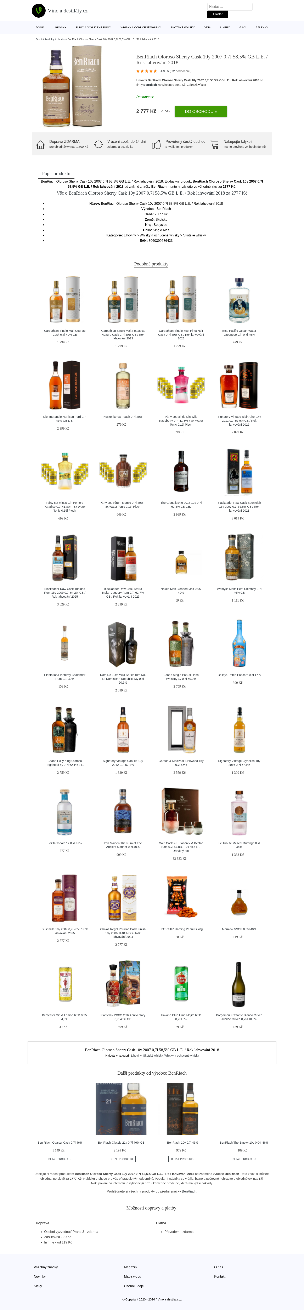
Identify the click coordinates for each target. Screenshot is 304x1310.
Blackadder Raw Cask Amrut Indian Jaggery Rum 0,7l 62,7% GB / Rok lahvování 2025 (123, 592)
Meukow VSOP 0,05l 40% (239, 929)
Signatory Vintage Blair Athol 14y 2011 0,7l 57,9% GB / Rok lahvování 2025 (239, 420)
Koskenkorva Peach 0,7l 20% (122, 416)
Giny (243, 27)
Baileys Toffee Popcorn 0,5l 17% (239, 675)
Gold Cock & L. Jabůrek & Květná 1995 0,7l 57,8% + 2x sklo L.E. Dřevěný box (181, 846)
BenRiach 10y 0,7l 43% (182, 1142)
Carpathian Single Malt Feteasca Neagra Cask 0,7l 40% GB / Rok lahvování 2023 (123, 334)
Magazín (130, 1267)
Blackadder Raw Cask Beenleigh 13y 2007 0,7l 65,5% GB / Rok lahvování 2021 (239, 506)
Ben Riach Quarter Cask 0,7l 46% (60, 1142)
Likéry (225, 27)
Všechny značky (46, 1267)
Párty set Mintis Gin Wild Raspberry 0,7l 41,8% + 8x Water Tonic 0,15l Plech (181, 420)
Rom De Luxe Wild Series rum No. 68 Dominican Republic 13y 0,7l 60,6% (123, 678)
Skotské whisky (183, 27)
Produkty (49, 39)
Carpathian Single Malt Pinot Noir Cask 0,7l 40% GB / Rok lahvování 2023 (181, 334)
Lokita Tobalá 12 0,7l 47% (65, 843)
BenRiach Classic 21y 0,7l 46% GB (121, 1142)
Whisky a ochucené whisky (141, 27)
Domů (40, 27)
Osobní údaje (134, 1286)
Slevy (38, 1286)
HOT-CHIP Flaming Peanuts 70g (181, 929)
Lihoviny (60, 27)
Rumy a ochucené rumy (93, 27)
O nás (218, 1267)
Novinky (40, 1276)
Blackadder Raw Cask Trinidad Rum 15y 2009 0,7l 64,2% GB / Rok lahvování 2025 (64, 592)
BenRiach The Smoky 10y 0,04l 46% (244, 1142)
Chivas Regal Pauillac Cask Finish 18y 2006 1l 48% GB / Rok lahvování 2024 (123, 932)
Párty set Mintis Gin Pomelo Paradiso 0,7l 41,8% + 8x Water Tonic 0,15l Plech (65, 506)
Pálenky (262, 27)
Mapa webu (132, 1276)
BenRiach (150, 84)
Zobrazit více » (196, 84)
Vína (207, 27)
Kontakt (219, 1276)
